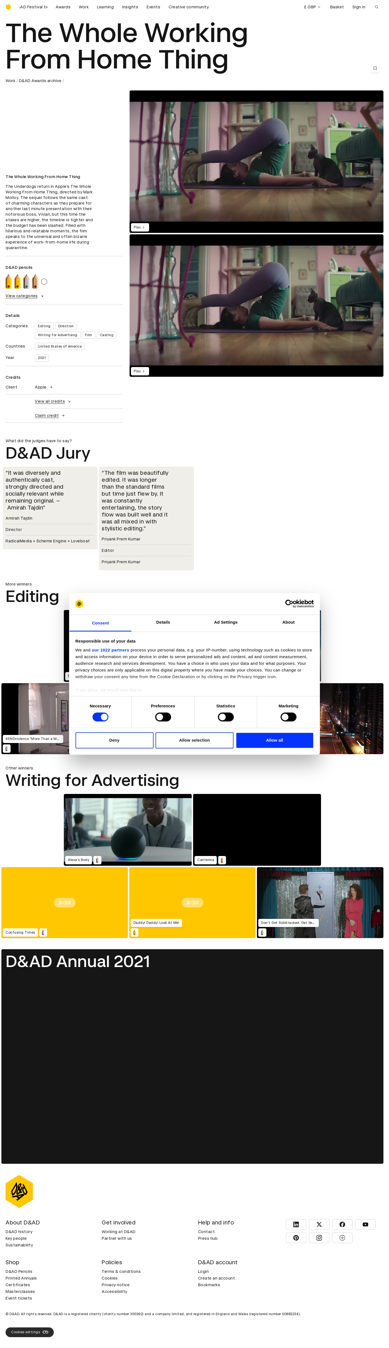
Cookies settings (29, 1332)
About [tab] (289, 622)
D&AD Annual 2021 (78, 961)
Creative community (189, 7)
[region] (256, 305)
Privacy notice (116, 1285)
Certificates (18, 1285)
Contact (206, 1231)
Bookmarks (209, 1285)
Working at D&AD (119, 1231)
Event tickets (19, 1298)
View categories (25, 296)
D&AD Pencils (19, 1271)
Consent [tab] (100, 623)
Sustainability (19, 1245)
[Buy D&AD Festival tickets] (33, 7)
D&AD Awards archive (40, 80)
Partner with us (117, 1238)
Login (203, 1271)
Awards (63, 7)
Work (84, 7)
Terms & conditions (121, 1271)
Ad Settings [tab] (225, 622)
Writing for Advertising (57, 335)
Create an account (216, 1278)
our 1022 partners (110, 650)
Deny (114, 740)
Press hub (208, 1238)
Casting (107, 335)
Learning (105, 7)
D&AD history (19, 1231)
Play (140, 227)
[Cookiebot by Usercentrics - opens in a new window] (289, 604)
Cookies (110, 1278)
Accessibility (114, 1291)
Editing (44, 326)
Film (88, 335)
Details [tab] (163, 622)
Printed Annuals (21, 1278)
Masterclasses (20, 1291)
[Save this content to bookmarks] (375, 68)
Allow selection (194, 740)
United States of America (60, 346)
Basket (337, 7)
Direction (66, 326)
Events (153, 7)
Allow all (274, 740)
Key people (16, 1238)
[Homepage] (8, 7)
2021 (42, 358)
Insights (130, 7)
